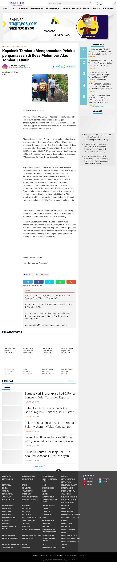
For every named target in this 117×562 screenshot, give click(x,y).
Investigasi (26, 494)
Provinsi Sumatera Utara (31, 535)
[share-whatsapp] (63, 66)
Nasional (96, 9)
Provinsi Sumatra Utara (11, 544)
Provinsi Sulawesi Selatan (48, 539)
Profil (63, 532)
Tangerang (26, 547)
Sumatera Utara (8, 547)
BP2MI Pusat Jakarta (69, 485)
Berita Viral (6, 485)
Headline (45, 491)
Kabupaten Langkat (68, 500)
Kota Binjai (46, 509)
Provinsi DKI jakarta (69, 535)
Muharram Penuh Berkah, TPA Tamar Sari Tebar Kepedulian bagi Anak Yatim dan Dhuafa (100, 63)
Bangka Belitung (28, 476)
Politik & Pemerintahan (19, 9)
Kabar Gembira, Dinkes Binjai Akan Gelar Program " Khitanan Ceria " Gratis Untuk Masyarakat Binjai (49, 412)
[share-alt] (28, 282)
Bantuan (64, 476)
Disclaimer (73, 556)
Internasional (108, 9)
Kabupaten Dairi (8, 500)
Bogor (44, 485)
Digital (5, 488)
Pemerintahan (66, 524)
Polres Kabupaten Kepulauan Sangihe (49, 530)
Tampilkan (71, 381)
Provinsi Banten (8, 535)
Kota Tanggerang (8, 518)
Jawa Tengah (66, 494)
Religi (44, 544)
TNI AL (63, 547)
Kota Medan (26, 515)
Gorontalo (6, 491)
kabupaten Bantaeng (30, 497)
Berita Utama (9, 46)
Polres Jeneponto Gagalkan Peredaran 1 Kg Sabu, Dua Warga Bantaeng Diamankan (100, 86)
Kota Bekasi (26, 509)
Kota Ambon (6, 509)
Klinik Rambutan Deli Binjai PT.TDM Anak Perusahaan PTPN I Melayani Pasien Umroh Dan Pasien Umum (47, 456)
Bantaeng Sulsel (48, 476)
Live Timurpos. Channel (70, 518)
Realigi (24, 544)
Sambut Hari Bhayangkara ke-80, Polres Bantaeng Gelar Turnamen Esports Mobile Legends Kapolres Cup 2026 (50, 397)
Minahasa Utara (48, 521)
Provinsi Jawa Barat (10, 538)
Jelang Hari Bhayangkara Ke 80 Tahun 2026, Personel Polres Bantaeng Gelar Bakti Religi (49, 441)
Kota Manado (7, 515)
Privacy (81, 556)
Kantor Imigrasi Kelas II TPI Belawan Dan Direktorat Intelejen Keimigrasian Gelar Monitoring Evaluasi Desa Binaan (97, 159)
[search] (69, 3)
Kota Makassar (67, 512)
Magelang (6, 521)
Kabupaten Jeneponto (30, 500)
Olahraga (87, 9)
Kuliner (44, 518)
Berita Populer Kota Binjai (49, 480)
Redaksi (42, 556)
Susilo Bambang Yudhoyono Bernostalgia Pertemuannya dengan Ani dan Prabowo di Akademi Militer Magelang (95, 148)
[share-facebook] (53, 66)
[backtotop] (58, 471)
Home (5, 9)
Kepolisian (26, 506)
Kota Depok (46, 512)
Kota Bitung (6, 512)
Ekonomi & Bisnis (37, 9)
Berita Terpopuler (68, 479)
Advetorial (6, 476)
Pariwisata (46, 524)
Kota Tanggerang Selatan (31, 518)
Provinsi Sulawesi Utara (70, 538)
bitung (24, 485)
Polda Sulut (66, 527)
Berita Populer (27, 479)
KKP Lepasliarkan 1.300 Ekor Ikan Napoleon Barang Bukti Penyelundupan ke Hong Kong (97, 137)
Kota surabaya (47, 515)
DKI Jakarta (26, 488)
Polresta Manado (68, 529)
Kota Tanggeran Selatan (70, 515)
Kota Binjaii (65, 509)
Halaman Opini (27, 491)
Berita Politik (7, 479)
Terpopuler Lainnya (97, 106)
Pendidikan (76, 9)
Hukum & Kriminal (52, 9)
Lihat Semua (39, 466)
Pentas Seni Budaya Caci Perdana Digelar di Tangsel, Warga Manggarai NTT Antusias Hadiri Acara (99, 76)
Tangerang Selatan (49, 547)
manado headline (28, 521)
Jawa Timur (6, 497)
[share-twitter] (58, 66)
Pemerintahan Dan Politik (9, 527)
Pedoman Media (62, 556)
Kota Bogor (26, 512)
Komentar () (71, 66)
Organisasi (26, 524)
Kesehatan (66, 9)
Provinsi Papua (27, 538)
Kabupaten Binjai (48, 497)
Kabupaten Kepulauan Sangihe (50, 501)
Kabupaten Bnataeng (69, 497)
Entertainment (67, 488)
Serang (64, 544)
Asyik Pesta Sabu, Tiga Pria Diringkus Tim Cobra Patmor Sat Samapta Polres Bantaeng (100, 51)
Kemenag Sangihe (8, 506)
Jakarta (45, 494)
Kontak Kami (50, 556)
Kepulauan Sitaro (48, 506)
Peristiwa (45, 527)
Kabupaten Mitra (21, 46)
